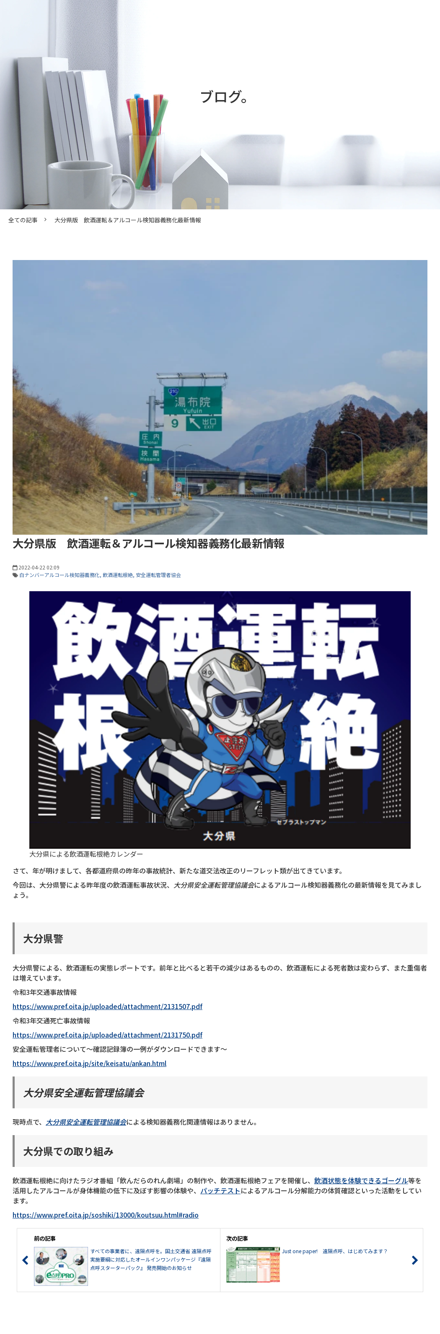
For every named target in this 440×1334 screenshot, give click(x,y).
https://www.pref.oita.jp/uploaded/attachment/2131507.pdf (107, 1006)
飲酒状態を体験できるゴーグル (361, 1180)
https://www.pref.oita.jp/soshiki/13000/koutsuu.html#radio (106, 1215)
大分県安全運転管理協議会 (86, 1122)
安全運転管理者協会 (158, 574)
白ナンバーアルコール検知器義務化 (59, 574)
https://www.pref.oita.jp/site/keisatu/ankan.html (89, 1063)
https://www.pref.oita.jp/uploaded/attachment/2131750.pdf (107, 1035)
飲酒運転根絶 (118, 574)
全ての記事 (23, 220)
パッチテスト (220, 1190)
